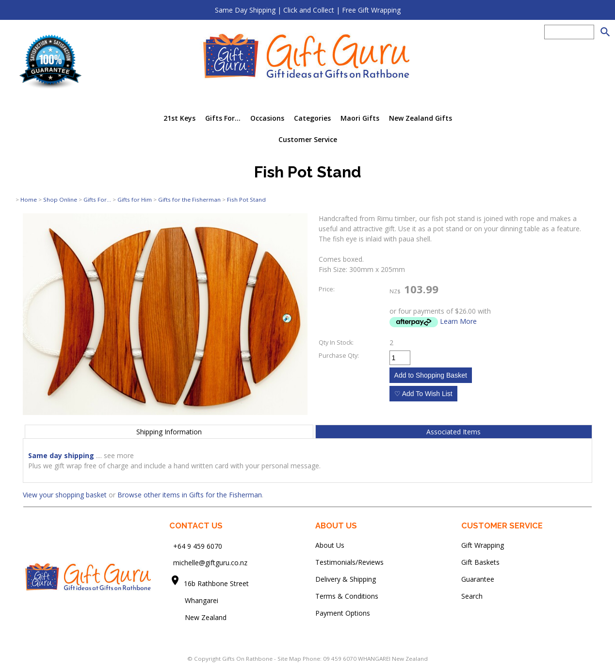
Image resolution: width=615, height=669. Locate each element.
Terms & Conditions (346, 596)
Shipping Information (169, 431)
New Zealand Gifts (420, 118)
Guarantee (477, 579)
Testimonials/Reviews (349, 562)
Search (472, 596)
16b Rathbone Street (217, 583)
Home (28, 199)
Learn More (458, 321)
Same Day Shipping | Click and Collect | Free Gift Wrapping (308, 10)
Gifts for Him (134, 199)
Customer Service (307, 139)
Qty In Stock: (336, 342)
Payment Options (342, 613)
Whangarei (194, 600)
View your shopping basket (65, 494)
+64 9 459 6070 (197, 545)
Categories (312, 118)
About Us (329, 545)
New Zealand (198, 617)
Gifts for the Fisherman (189, 199)
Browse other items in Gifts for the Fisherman (189, 494)
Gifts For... (223, 118)
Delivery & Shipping (345, 579)
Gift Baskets (480, 562)
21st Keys (179, 118)
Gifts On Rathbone (248, 658)
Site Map (289, 658)
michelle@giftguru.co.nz (210, 562)
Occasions (267, 118)
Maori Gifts (359, 118)
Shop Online (60, 199)
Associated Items (453, 431)
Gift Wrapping (482, 545)
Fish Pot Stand (246, 199)
